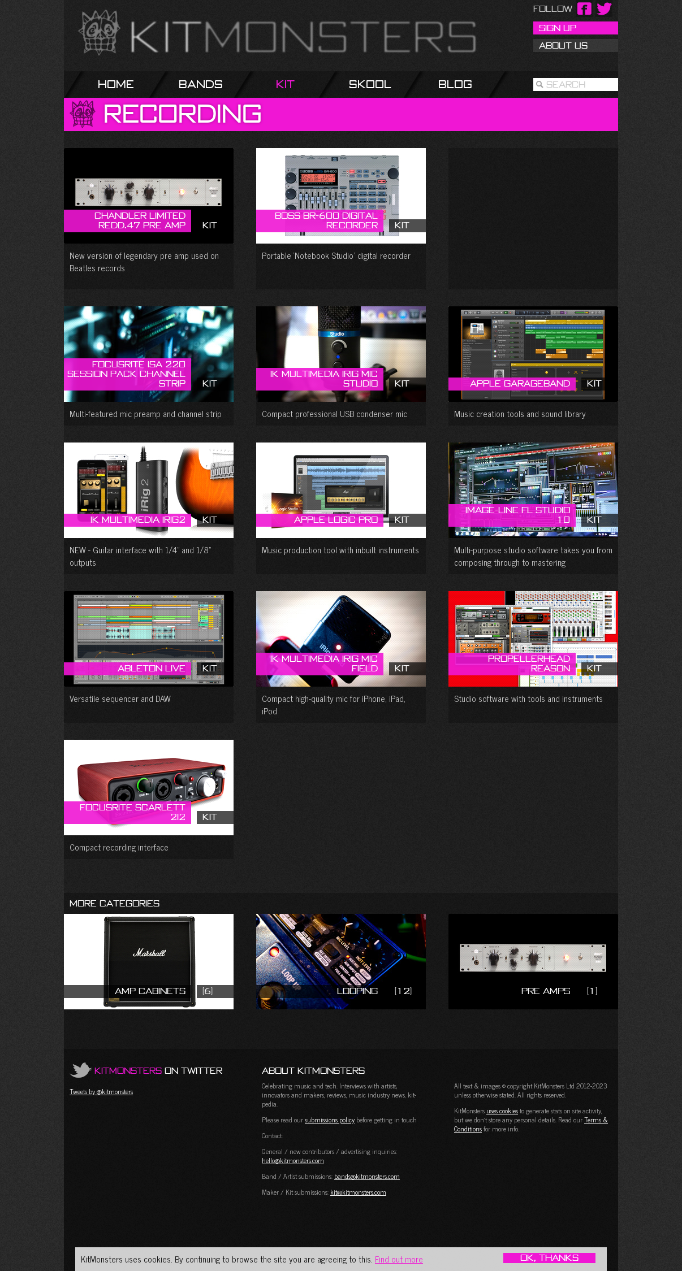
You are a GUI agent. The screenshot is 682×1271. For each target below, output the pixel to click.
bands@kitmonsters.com (367, 1176)
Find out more (399, 1259)
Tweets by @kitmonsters (101, 1091)
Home (116, 84)
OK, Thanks (549, 1258)
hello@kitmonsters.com (293, 1160)
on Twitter (158, 1070)
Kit (285, 84)
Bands (201, 84)
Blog (455, 84)
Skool (370, 84)
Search (565, 84)
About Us (563, 45)
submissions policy (330, 1119)
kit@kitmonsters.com (358, 1192)
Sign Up (557, 27)
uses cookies (502, 1110)
